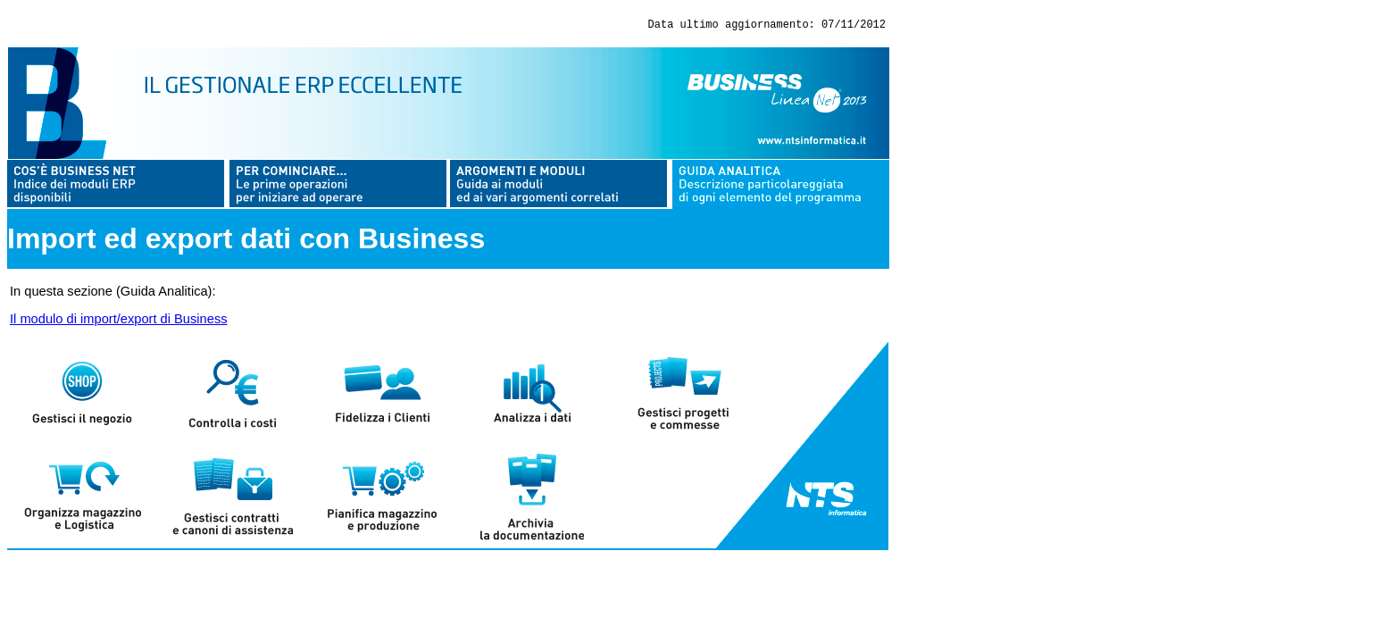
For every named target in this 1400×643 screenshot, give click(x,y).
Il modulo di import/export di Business (119, 321)
